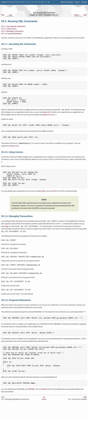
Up (11, 15)
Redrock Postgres (67, 2)
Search (77, 2)
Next (85, 15)
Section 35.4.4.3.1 (49, 119)
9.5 (16, 2)
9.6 (19, 2)
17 (45, 2)
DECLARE (41, 199)
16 (42, 2)
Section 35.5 (46, 405)
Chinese (84, 2)
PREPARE (31, 405)
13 (32, 2)
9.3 (8, 2)
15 (39, 2)
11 (26, 2)
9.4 (12, 2)
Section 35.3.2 (47, 116)
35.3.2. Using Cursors (8, 29)
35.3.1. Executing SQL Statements (13, 26)
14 (36, 2)
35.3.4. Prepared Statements (11, 34)
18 (48, 2)
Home (76, 15)
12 (29, 2)
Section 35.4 (14, 151)
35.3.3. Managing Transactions (12, 31)
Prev (2, 15)
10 (23, 2)
